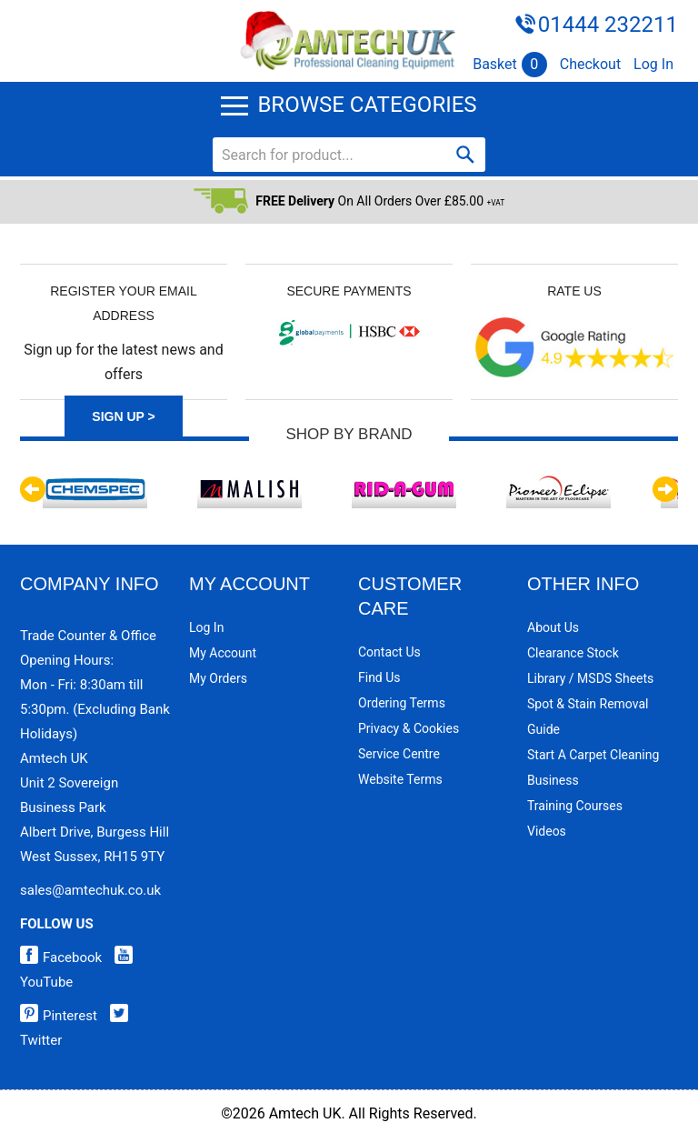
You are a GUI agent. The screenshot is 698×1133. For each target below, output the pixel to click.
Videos (546, 831)
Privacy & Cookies (408, 728)
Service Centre (399, 754)
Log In (653, 64)
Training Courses (575, 805)
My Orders (218, 678)
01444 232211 (608, 24)
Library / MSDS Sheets (590, 678)
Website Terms (400, 779)
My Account (222, 653)
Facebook (61, 957)
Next (665, 489)
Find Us (379, 677)
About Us (553, 627)
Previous (32, 489)
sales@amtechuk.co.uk (90, 890)
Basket (510, 64)
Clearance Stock (573, 653)
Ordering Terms (401, 703)
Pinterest (58, 1016)
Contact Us (389, 652)
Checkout (590, 64)
